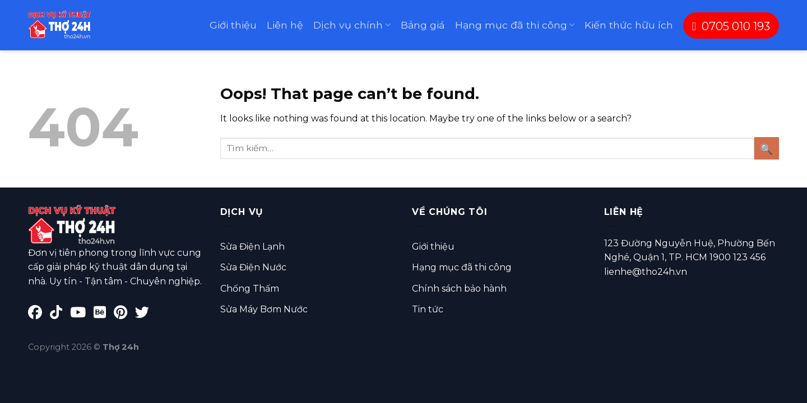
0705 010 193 (731, 26)
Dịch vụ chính (351, 25)
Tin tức (427, 309)
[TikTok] (60, 314)
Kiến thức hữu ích (629, 25)
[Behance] (104, 314)
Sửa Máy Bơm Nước (264, 309)
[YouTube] (82, 314)
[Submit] (766, 148)
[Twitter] (145, 314)
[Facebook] (39, 314)
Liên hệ (285, 25)
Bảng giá (423, 25)
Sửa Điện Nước (253, 267)
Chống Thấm (249, 288)
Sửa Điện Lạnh (252, 246)
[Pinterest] (124, 314)
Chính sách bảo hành (459, 288)
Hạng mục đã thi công (514, 25)
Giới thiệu (233, 25)
